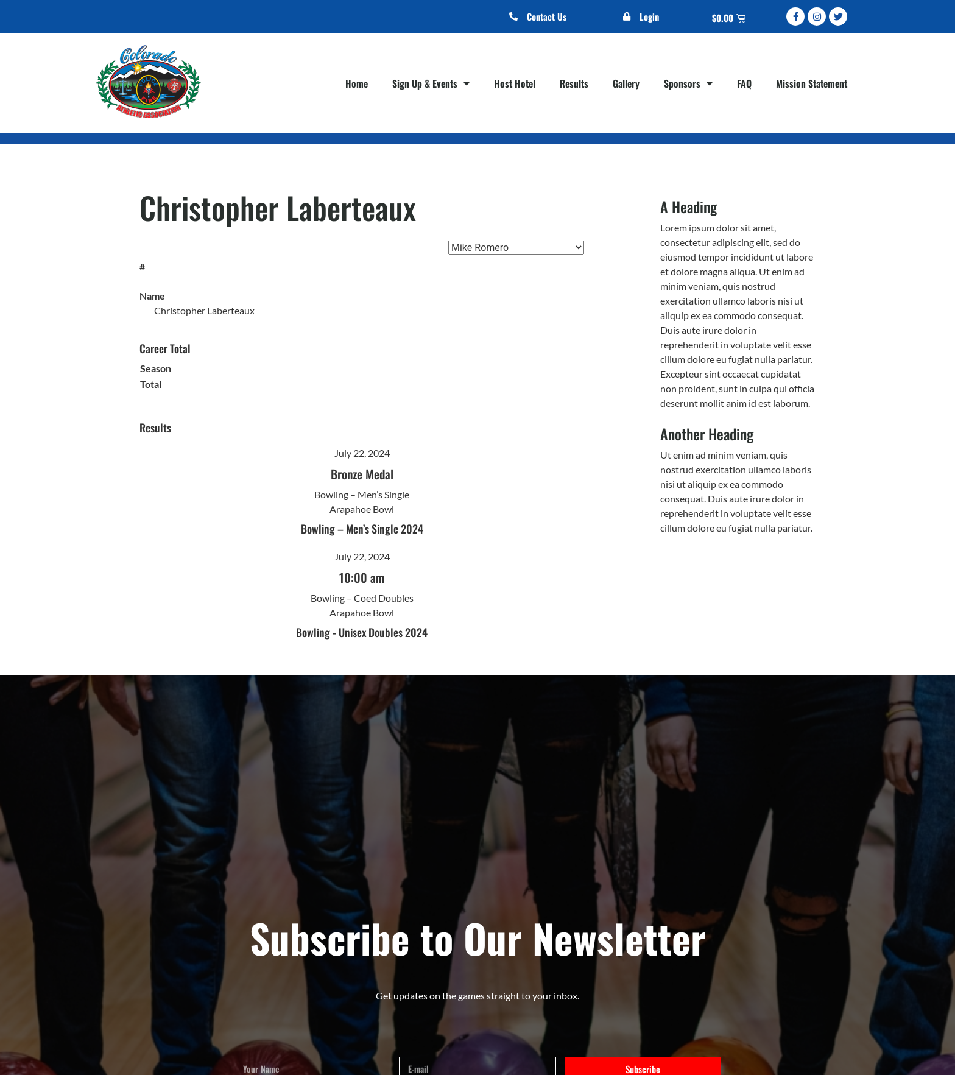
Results (574, 83)
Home (356, 83)
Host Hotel (514, 83)
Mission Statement (811, 83)
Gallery (626, 83)
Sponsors (688, 83)
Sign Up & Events (431, 83)
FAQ (744, 83)
